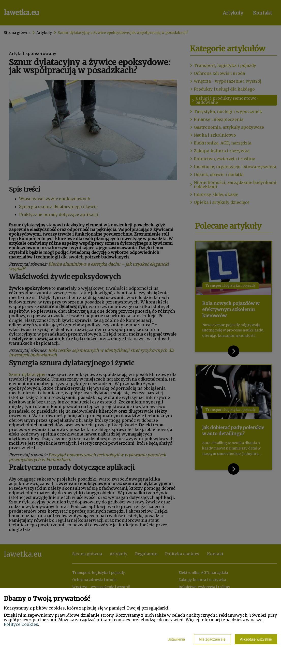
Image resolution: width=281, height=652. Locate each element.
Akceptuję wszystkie (256, 639)
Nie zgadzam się (212, 639)
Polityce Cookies (21, 624)
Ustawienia (176, 639)
